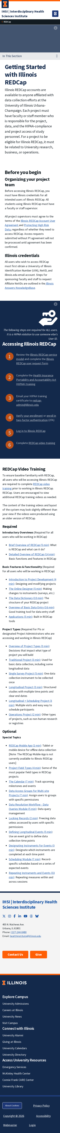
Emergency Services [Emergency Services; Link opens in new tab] (14, 1067)
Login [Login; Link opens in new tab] (32, 1125)
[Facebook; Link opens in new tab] (15, 916)
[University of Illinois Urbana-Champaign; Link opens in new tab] (5, 4)
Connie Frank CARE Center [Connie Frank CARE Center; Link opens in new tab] (18, 1080)
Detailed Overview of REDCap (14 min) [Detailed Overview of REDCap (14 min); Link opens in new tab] (32, 554)
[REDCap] (7, 21)
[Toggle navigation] (55, 13)
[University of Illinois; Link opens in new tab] (14, 983)
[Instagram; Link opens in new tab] (9, 916)
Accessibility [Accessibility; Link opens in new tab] (43, 1116)
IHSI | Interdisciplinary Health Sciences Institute (29, 904)
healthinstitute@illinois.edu (25, 936)
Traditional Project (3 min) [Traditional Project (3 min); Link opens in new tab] (24, 660)
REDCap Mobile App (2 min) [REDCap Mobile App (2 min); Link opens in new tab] (25, 745)
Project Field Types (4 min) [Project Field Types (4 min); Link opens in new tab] (25, 768)
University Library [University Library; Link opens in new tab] (12, 1086)
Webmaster (10, 1125)
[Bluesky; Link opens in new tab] (37, 916)
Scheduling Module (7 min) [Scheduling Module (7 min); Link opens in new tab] (24, 859)
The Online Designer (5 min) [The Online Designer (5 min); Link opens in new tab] (25, 589)
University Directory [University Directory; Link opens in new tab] (14, 1054)
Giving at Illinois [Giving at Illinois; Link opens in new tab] (11, 1042)
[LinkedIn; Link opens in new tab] (19, 916)
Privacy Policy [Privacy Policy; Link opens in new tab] (41, 1105)
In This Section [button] (12, 56)
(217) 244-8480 (19, 932)
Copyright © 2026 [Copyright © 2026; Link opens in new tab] (13, 1116)
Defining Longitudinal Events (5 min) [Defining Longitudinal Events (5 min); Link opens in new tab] (30, 832)
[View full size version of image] (55, 28)
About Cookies (12, 1105)
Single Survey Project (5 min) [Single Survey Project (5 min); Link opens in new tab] (26, 673)
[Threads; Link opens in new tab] (31, 916)
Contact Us (15, 954)
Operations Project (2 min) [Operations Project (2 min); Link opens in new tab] (24, 714)
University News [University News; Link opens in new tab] (12, 1016)
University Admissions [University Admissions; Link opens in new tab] (15, 1003)
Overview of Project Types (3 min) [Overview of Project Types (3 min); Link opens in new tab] (29, 646)
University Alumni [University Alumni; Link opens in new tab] (12, 1035)
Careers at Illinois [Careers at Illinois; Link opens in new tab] (12, 1010)
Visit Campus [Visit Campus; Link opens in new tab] (10, 1023)
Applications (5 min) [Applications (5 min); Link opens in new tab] (20, 617)
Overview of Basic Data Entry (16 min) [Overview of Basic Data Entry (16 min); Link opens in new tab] (31, 607)
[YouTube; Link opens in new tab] (25, 916)
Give (38, 954)
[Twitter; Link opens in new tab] (4, 916)
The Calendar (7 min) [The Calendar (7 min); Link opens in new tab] (21, 781)
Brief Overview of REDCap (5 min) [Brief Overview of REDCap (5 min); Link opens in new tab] (29, 545)
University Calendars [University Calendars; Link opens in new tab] (14, 1048)
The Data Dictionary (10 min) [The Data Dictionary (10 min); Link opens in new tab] (26, 598)
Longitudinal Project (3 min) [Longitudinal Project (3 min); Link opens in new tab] (25, 687)
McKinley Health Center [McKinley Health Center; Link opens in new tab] (16, 1073)
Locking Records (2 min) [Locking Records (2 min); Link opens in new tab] (23, 818)
